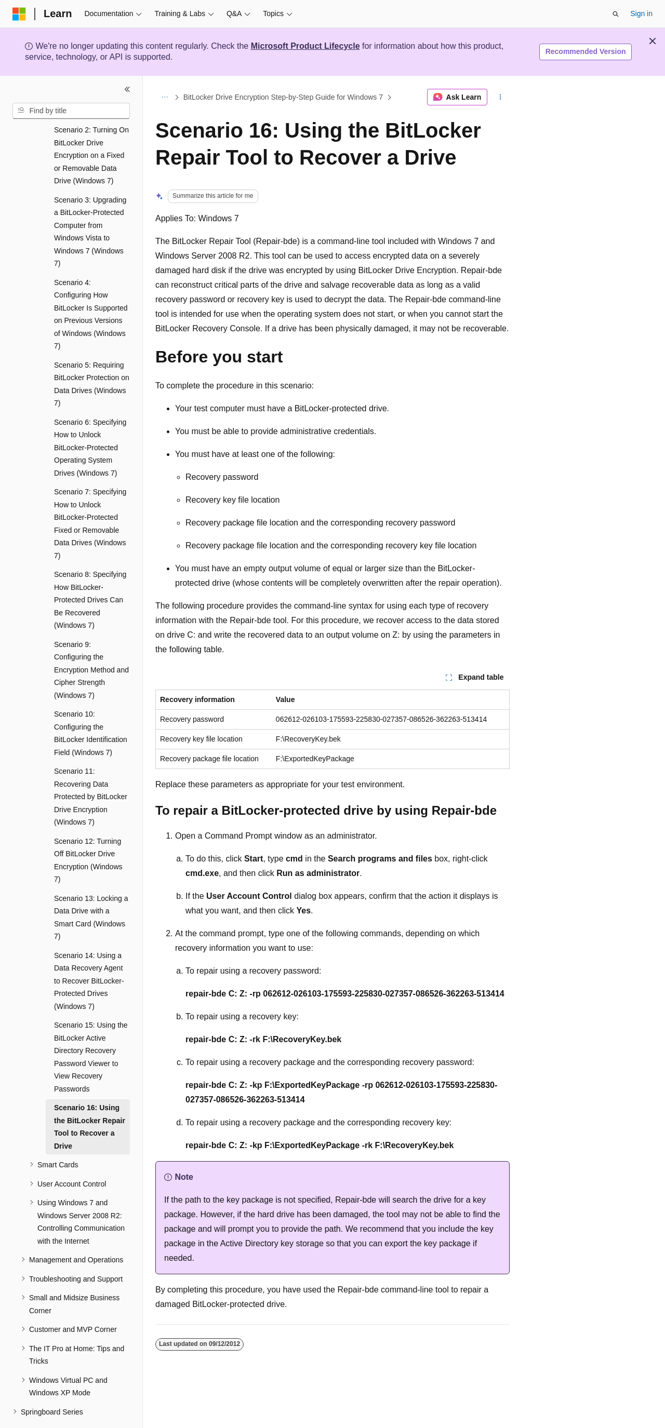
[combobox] (71, 111)
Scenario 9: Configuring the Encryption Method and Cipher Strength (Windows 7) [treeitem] (91, 641)
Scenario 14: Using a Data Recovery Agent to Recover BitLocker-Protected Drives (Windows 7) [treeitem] (89, 952)
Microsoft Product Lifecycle (305, 46)
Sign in (641, 13)
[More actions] (500, 97)
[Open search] (615, 14)
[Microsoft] (19, 14)
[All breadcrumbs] (164, 97)
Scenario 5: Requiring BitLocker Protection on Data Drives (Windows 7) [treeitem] (91, 355)
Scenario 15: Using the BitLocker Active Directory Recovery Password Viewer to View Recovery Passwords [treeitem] (91, 1028)
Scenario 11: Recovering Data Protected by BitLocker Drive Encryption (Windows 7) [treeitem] (90, 768)
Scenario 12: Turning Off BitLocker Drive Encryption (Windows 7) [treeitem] (88, 832)
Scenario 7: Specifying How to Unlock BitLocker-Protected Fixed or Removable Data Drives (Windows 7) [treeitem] (90, 495)
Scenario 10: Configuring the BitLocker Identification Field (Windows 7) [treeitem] (90, 704)
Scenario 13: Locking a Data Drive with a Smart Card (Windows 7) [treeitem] (91, 889)
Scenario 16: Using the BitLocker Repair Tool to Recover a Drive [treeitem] (89, 1098)
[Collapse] (127, 89)
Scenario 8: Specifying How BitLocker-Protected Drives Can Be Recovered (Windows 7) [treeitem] (90, 571)
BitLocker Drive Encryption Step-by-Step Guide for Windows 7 (283, 97)
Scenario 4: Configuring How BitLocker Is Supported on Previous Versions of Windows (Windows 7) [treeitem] (91, 286)
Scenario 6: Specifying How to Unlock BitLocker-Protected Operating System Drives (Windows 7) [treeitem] (90, 419)
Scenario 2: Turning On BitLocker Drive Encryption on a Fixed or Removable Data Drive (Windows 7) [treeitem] (91, 126)
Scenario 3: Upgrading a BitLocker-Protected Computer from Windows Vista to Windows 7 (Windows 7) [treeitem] (90, 203)
